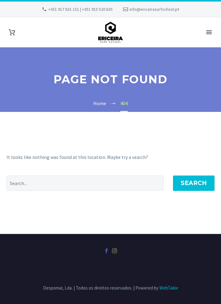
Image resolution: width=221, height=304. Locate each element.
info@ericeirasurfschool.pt (154, 9)
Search (194, 183)
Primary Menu (209, 32)
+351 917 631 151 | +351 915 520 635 (80, 9)
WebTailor (168, 288)
